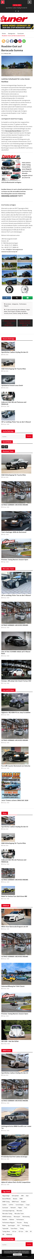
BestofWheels (21, 309)
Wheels (26, 313)
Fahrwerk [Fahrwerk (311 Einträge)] (13, 1207)
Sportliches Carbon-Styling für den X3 (16, 8)
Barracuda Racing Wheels (13, 131)
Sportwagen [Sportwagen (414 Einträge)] (11, 1225)
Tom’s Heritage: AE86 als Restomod (13, 532)
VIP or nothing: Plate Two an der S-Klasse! (16, 422)
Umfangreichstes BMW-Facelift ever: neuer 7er (16, 1127)
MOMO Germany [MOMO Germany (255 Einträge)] (6, 1216)
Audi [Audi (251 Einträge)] (27, 1196)
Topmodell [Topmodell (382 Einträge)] (5, 1228)
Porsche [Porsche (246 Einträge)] (19, 1222)
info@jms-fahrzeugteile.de (14, 249)
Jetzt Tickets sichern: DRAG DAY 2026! (14, 800)
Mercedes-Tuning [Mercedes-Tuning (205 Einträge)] (7, 1213)
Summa (15, 313)
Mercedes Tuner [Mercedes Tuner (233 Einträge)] (19, 1213)
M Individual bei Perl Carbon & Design (14, 1157)
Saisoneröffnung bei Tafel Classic (13, 986)
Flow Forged (11, 311)
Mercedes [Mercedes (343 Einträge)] (19, 1210)
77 (6, 309)
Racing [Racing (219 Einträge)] (26, 1222)
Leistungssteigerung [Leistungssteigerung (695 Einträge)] (8, 1210)
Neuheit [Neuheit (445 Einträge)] (4, 1219)
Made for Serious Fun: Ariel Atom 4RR (14, 896)
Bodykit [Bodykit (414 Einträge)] (23, 1201)
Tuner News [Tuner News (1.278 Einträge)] (14, 1228)
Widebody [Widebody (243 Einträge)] (9, 1234)
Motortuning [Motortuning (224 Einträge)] (26, 1216)
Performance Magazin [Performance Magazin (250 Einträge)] (8, 1222)
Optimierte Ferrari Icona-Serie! (12, 385)
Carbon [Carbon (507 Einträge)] (4, 1205)
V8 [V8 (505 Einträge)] (30, 1231)
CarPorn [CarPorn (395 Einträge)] (11, 1205)
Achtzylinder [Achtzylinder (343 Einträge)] (15, 1196)
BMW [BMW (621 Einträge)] (21, 1199)
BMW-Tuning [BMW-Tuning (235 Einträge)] (6, 1201)
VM (22, 313)
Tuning (19, 313)
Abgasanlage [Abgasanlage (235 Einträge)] (6, 1196)
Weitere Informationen (23, 1252)
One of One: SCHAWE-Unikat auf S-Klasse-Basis (16, 652)
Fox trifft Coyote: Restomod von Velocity (15, 766)
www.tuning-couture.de (9, 196)
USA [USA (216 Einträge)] (26, 1231)
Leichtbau (18, 311)
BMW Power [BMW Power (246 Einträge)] (15, 1201)
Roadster (23, 311)
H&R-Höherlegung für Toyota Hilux (13, 369)
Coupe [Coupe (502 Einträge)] (28, 1205)
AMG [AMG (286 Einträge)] (22, 1196)
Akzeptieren (17, 1254)
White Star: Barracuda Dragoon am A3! (14, 927)
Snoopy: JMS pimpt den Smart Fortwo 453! (16, 681)
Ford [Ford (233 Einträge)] (25, 1207)
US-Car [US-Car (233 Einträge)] (14, 1231)
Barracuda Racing (12, 309)
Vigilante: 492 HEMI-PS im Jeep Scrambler (15, 712)
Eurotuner (8, 304)
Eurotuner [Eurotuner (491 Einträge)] (5, 1207)
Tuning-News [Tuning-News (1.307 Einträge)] (6, 1231)
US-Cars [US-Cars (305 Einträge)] (20, 1231)
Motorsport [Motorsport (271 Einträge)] (17, 1216)
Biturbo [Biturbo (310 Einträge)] (15, 1199)
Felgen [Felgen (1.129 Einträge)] (20, 1207)
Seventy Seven (8, 313)
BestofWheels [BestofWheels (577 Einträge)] (6, 1199)
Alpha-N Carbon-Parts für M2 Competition (15, 1182)
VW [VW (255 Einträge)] (3, 1234)
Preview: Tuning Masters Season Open (14, 560)
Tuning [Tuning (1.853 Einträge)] (22, 1228)
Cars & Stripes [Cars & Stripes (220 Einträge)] (20, 1205)
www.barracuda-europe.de (9, 251)
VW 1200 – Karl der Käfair (10, 1041)
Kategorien (15, 304)
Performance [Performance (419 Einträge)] (20, 1219)
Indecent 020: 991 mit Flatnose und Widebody (13, 403)
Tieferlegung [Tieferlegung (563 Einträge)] (25, 1225)
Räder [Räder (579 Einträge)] (4, 1225)
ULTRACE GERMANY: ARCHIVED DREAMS (14, 505)
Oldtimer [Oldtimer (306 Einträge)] (11, 1219)
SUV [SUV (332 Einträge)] (18, 1225)
